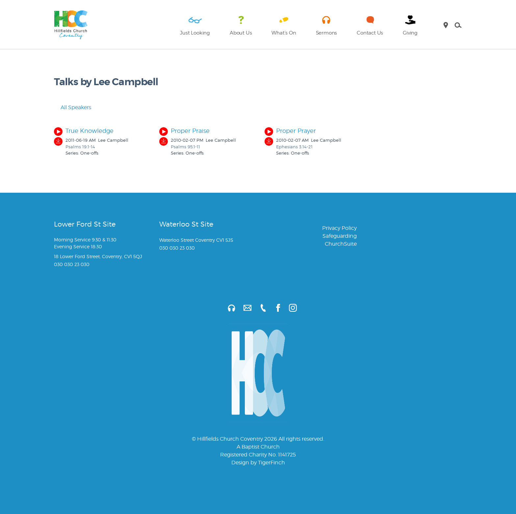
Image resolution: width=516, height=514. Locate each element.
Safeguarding (339, 236)
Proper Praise (190, 130)
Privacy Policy (339, 228)
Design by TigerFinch (258, 462)
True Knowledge (89, 130)
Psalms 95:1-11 (185, 146)
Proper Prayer (296, 130)
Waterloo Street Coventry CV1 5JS (196, 240)
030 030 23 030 (72, 264)
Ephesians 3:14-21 (294, 146)
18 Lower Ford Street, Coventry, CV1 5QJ (98, 256)
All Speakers (72, 107)
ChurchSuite (341, 244)
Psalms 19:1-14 (80, 146)
